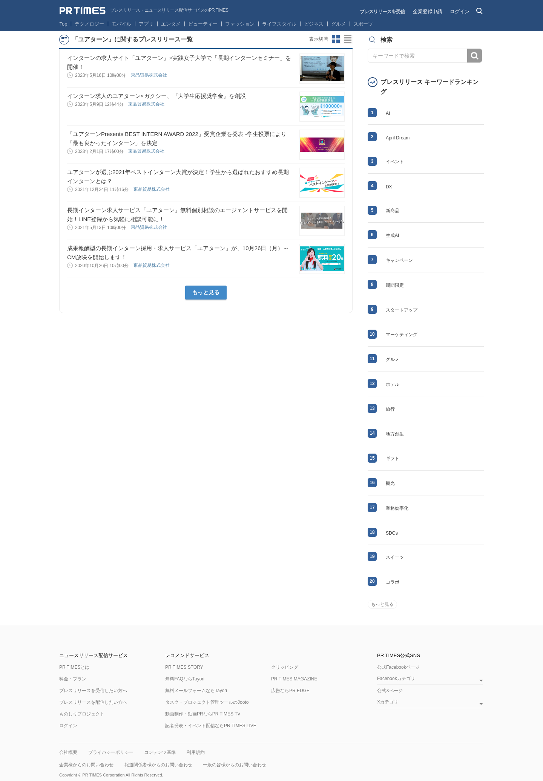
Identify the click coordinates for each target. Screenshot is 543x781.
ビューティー (203, 23)
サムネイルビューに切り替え (336, 39)
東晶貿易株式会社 (149, 75)
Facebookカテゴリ (396, 678)
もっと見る (206, 292)
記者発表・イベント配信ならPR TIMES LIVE (210, 725)
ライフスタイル (279, 23)
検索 (474, 56)
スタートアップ (401, 310)
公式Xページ (390, 690)
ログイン (459, 11)
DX (389, 187)
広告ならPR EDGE (290, 690)
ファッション (240, 23)
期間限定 (395, 285)
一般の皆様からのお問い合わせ (234, 764)
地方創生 (395, 434)
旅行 (390, 409)
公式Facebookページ (398, 667)
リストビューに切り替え (348, 39)
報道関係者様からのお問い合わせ (158, 764)
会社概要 (68, 752)
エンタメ (171, 23)
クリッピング (284, 667)
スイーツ (395, 557)
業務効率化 (397, 508)
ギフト (392, 458)
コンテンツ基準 (160, 752)
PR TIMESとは (74, 667)
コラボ (392, 582)
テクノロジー (89, 23)
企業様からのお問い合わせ (86, 764)
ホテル (392, 384)
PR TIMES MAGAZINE (294, 679)
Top (63, 23)
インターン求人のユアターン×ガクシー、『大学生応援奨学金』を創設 (156, 96)
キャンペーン (399, 260)
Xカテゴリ (387, 702)
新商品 (392, 210)
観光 (390, 483)
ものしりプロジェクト (81, 714)
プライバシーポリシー (110, 752)
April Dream (398, 138)
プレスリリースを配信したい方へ (93, 702)
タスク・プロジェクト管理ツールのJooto (206, 702)
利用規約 (196, 752)
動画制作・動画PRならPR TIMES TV (203, 714)
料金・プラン (72, 679)
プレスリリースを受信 (382, 11)
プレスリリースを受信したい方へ (93, 690)
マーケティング (401, 334)
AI (388, 113)
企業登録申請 (427, 11)
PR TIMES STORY (184, 667)
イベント (395, 161)
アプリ (146, 23)
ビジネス (314, 23)
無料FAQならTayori (184, 679)
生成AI (392, 235)
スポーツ (363, 23)
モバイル (121, 23)
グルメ (338, 23)
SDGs (392, 533)
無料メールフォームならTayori (196, 690)
